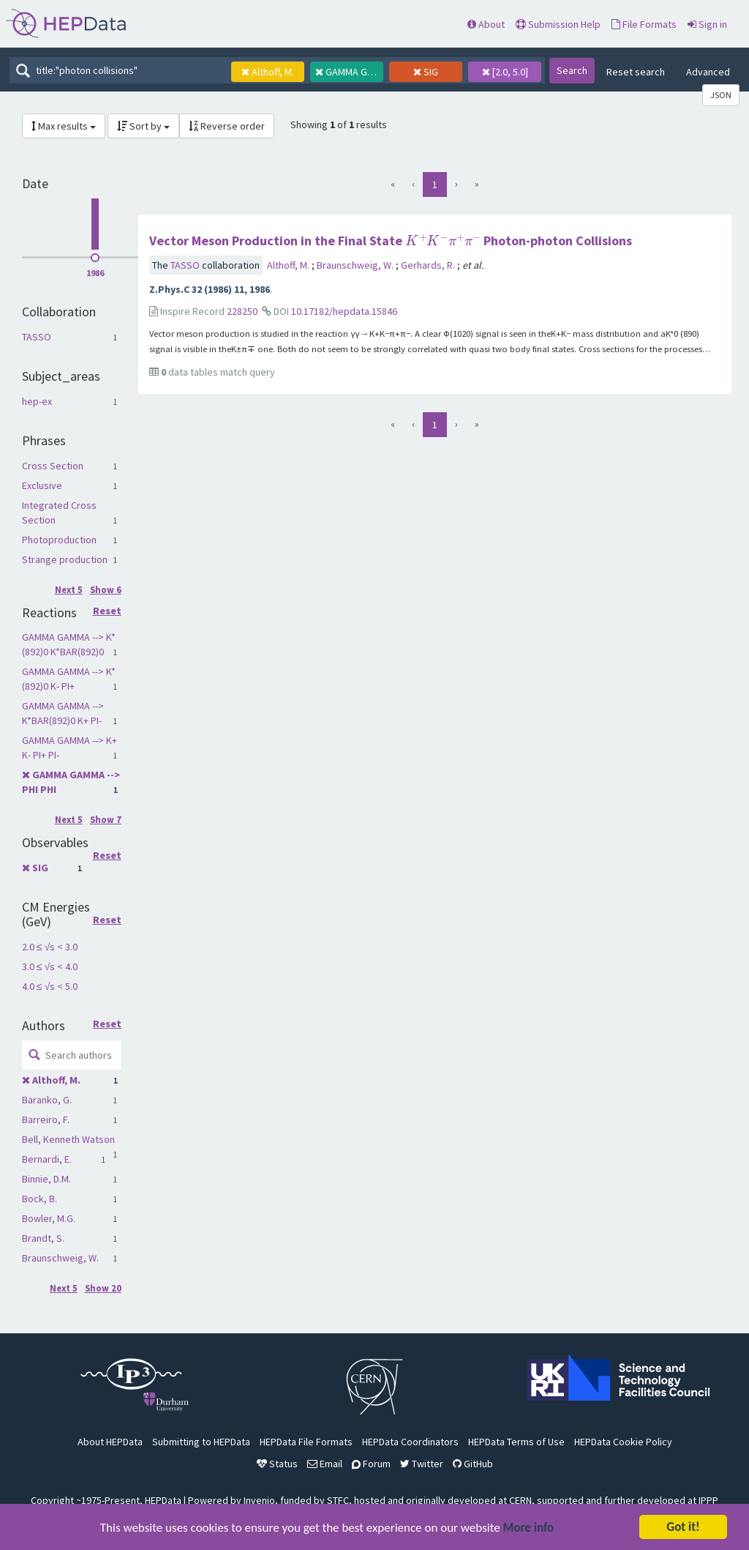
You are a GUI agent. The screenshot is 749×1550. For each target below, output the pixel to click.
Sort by (143, 126)
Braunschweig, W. (60, 1257)
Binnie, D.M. (46, 1178)
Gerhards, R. (429, 265)
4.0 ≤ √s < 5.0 (50, 986)
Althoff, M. (56, 1080)
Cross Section (52, 465)
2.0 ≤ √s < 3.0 (50, 946)
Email (324, 1463)
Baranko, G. (47, 1099)
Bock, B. (39, 1198)
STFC (338, 1500)
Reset (107, 611)
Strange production (65, 559)
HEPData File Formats (306, 1441)
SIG (40, 867)
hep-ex (37, 401)
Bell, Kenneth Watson (68, 1139)
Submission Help (558, 24)
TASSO (36, 336)
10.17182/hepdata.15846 (344, 311)
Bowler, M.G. (48, 1218)
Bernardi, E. (47, 1159)
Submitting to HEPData (201, 1441)
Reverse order (227, 126)
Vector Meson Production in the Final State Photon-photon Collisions (390, 240)
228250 (242, 311)
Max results (63, 126)
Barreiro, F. (45, 1119)
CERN (520, 1500)
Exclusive (42, 485)
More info (528, 1529)
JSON (720, 94)
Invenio (259, 1500)
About (486, 24)
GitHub (473, 1463)
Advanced (708, 71)
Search (572, 70)
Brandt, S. (43, 1238)
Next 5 (69, 589)
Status (277, 1463)
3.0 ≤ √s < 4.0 (50, 966)
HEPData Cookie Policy (623, 1441)
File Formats (644, 24)
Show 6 (105, 589)
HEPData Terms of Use (516, 1441)
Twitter (421, 1463)
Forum (371, 1463)
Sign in (707, 24)
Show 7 (105, 819)
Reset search (635, 71)
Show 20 (103, 1288)
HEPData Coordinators (410, 1441)
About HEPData (110, 1441)
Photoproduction (59, 539)
